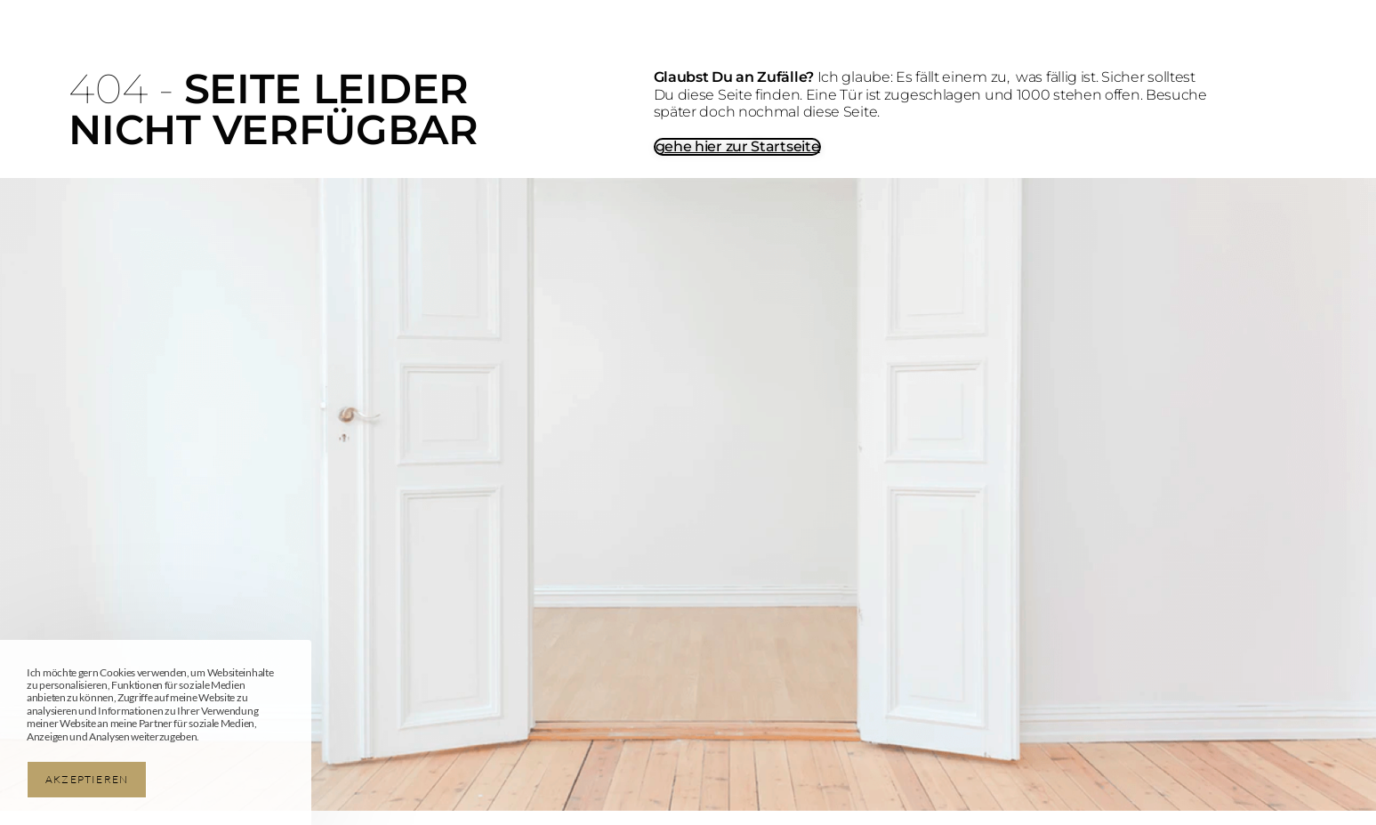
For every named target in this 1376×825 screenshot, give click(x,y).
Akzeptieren (86, 779)
